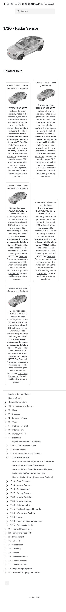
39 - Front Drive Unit (17, 560)
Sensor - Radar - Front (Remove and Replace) (32, 469)
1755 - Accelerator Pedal (21, 525)
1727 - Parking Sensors (20, 493)
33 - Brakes (13, 553)
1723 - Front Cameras (20, 481)
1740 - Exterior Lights (20, 505)
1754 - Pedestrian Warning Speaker (26, 521)
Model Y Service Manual (19, 394)
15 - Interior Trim (16, 430)
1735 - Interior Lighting (20, 501)
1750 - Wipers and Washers (22, 513)
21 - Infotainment (16, 537)
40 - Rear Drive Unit (17, 564)
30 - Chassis (14, 541)
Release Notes (14, 398)
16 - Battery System (17, 434)
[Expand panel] (7, 583)
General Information (17, 402)
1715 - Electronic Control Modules (26, 453)
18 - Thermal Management (20, 529)
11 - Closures (14, 414)
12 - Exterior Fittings (17, 418)
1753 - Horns (16, 517)
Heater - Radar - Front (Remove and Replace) (32, 477)
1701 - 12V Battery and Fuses (23, 445)
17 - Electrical (14, 438)
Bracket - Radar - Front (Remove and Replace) (17, 113)
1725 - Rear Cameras (19, 489)
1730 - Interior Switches (21, 497)
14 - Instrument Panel (18, 426)
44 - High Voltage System (20, 568)
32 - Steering (14, 549)
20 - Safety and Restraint (19, 533)
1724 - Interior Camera (20, 485)
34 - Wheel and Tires (18, 557)
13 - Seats (12, 422)
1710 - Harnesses (18, 449)
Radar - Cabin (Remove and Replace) (29, 473)
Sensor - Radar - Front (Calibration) (28, 465)
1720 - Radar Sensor (20, 457)
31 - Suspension (15, 545)
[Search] (35, 11)
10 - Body (12, 410)
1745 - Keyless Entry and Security (25, 509)
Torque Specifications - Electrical (25, 441)
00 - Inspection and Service (21, 406)
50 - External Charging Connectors (24, 572)
